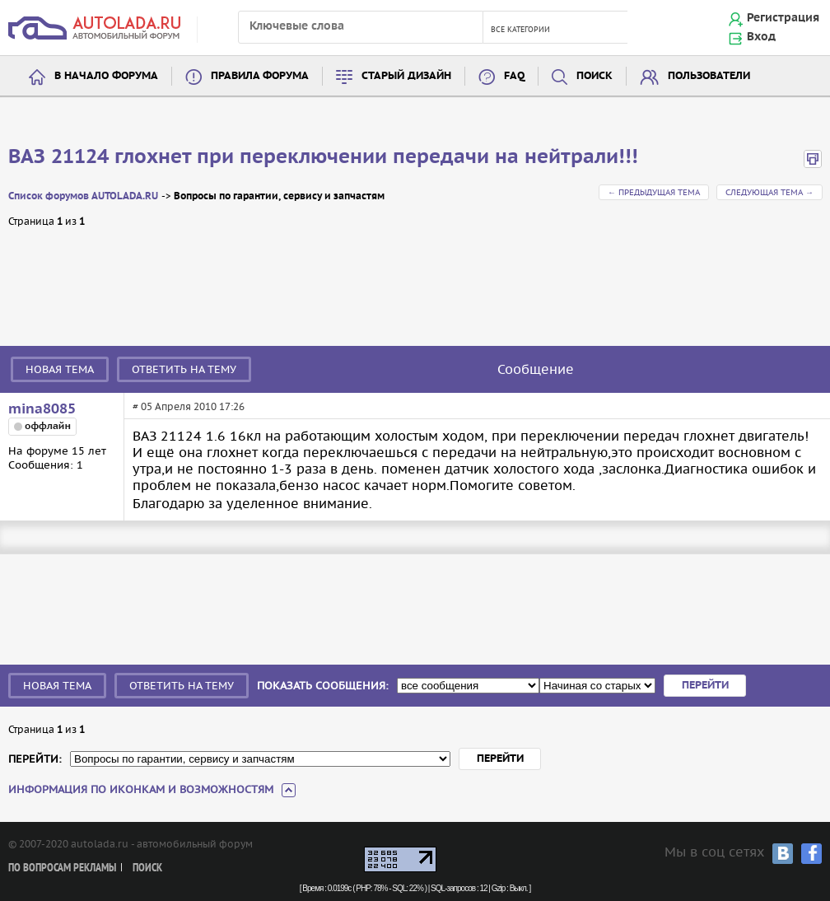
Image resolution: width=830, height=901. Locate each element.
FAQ (514, 76)
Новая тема (60, 369)
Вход (761, 37)
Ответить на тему (184, 369)
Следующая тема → (769, 192)
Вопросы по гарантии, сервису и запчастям (279, 196)
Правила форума (260, 76)
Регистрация (783, 18)
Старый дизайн (406, 76)
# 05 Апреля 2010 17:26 (189, 406)
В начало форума (106, 76)
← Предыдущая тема (654, 192)
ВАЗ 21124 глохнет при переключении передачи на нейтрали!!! (323, 157)
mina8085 (42, 409)
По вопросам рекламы (62, 868)
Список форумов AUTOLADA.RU (83, 196)
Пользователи (709, 76)
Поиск (594, 76)
